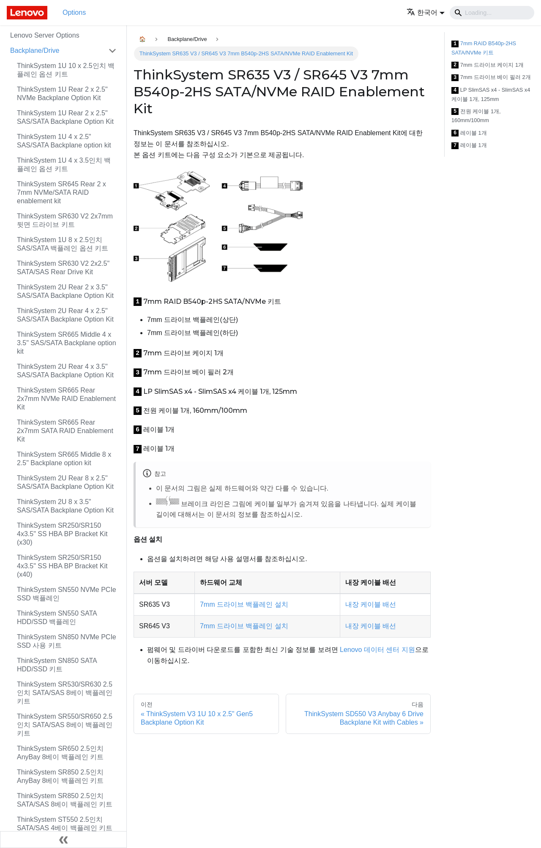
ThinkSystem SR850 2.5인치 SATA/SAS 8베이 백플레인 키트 (64, 800)
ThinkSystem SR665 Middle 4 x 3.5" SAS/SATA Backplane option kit (66, 343)
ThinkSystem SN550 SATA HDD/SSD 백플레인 (57, 617)
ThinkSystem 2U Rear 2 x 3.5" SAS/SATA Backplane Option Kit (65, 291)
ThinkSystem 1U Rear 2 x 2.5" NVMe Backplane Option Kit (62, 93)
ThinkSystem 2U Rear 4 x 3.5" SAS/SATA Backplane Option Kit (65, 371)
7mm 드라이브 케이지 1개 (487, 65)
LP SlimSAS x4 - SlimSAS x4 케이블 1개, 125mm (490, 94)
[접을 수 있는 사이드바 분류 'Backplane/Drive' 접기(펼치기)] (112, 50)
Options (74, 12)
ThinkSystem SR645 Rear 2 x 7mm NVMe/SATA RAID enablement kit (61, 192)
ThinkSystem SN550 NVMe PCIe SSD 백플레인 (66, 594)
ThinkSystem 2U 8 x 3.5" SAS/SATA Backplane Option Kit (65, 506)
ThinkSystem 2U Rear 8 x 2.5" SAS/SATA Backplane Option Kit (65, 482)
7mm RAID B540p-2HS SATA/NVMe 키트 (483, 48)
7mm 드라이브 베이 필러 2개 (491, 77)
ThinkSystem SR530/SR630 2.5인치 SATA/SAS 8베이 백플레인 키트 (64, 693)
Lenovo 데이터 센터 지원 (377, 649)
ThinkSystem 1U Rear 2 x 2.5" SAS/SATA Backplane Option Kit (65, 117)
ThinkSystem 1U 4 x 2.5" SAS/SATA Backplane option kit (64, 141)
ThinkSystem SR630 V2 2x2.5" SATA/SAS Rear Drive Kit (63, 267)
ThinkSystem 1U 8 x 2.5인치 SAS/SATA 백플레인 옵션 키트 (62, 244)
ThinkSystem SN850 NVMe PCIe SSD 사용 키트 (66, 641)
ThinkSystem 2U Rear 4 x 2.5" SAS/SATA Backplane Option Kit (65, 315)
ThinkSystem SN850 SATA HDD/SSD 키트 (57, 665)
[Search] (492, 12)
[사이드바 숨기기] (63, 839)
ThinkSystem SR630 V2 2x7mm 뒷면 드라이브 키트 (65, 220)
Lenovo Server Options (44, 35)
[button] (426, 12)
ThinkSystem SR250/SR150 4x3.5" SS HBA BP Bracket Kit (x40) (62, 566)
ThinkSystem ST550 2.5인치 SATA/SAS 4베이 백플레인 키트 (64, 824)
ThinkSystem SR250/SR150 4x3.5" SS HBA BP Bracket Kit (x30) (62, 534)
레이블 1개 (469, 133)
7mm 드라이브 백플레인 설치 (244, 604)
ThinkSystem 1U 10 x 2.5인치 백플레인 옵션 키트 (66, 70)
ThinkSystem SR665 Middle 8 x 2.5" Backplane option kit (64, 458)
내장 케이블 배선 (370, 604)
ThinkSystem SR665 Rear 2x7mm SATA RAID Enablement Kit (65, 431)
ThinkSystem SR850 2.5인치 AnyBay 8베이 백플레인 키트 (60, 776)
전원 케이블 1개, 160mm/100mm (476, 116)
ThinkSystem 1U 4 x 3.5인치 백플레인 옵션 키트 (64, 164)
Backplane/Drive (35, 50)
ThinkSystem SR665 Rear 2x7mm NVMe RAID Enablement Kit (66, 399)
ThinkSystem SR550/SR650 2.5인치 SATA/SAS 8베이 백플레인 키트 (64, 725)
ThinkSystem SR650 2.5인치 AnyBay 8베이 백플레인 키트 (60, 753)
